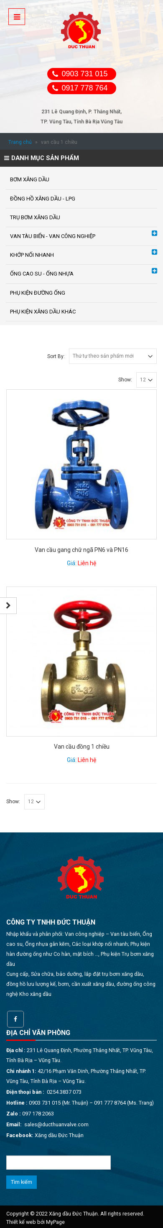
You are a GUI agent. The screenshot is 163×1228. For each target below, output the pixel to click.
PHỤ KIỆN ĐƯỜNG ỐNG (37, 293)
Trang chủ (20, 142)
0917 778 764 (85, 88)
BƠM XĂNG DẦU (29, 179)
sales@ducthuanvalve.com (56, 1124)
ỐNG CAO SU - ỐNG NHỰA (42, 274)
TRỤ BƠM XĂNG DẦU (35, 217)
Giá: (81, 563)
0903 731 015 (85, 74)
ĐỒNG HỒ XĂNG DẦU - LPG (42, 198)
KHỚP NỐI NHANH (32, 255)
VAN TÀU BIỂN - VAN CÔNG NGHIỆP (52, 236)
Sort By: (56, 356)
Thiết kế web (21, 1222)
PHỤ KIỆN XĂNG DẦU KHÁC (43, 311)
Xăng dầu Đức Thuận (59, 1135)
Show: (125, 380)
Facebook (15, 1019)
